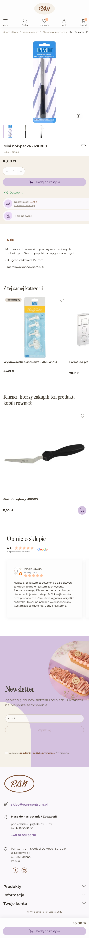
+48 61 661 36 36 (23, 835)
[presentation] (31, 744)
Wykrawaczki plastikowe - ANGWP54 (30, 362)
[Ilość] (13, 171)
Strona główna (10, 32)
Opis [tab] (10, 239)
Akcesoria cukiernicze (54, 32)
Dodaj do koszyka (44, 182)
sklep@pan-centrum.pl (29, 804)
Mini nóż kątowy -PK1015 (20, 499)
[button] (25, 21)
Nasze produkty (30, 32)
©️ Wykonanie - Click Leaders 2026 (44, 912)
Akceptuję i (39, 753)
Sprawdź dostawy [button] (24, 205)
